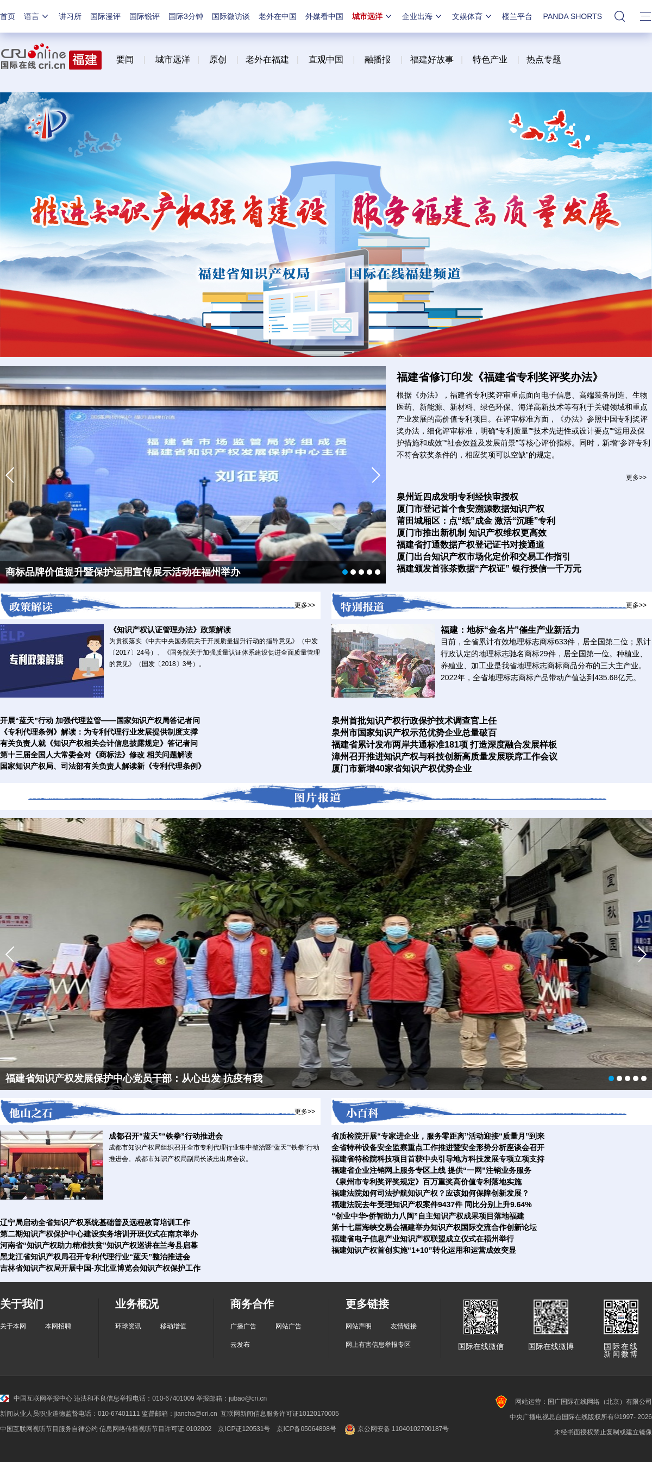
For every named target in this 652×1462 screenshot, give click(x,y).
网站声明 (359, 1326)
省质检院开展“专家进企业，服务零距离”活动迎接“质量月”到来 (437, 1136)
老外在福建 (267, 59)
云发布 (240, 1344)
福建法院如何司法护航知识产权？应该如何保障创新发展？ (430, 1193)
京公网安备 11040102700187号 (396, 1429)
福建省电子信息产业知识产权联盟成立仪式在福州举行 (422, 1238)
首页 (7, 16)
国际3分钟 (185, 16)
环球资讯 (128, 1326)
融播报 (378, 59)
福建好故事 (432, 59)
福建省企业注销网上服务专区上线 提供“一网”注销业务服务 (431, 1170)
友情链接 (404, 1326)
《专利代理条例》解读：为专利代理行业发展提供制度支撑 (99, 731)
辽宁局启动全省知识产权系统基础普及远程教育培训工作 (95, 1222)
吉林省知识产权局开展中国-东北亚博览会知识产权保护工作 (100, 1268)
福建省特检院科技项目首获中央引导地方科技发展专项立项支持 (437, 1158)
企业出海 (422, 16)
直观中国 (326, 59)
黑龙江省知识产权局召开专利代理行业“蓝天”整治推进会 (95, 1256)
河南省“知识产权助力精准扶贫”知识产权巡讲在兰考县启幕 (99, 1245)
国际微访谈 (231, 16)
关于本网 (13, 1326)
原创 (218, 59)
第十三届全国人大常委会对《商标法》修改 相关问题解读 (96, 754)
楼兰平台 (517, 16)
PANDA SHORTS (572, 16)
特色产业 (490, 59)
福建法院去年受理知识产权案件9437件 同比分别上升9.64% (431, 1204)
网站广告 (288, 1326)
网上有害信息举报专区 (378, 1344)
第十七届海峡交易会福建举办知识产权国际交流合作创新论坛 (434, 1227)
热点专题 (543, 59)
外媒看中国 (324, 16)
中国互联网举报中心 (36, 1398)
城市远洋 (372, 16)
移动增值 (173, 1326)
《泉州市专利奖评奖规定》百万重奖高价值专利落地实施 (426, 1181)
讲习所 (70, 16)
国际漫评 (105, 16)
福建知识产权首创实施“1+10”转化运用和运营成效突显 (423, 1250)
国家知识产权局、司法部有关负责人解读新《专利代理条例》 (102, 766)
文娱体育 (472, 16)
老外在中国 (278, 16)
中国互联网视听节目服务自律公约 (49, 1429)
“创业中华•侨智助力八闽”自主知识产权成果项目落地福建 (427, 1216)
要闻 (125, 59)
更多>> (636, 477)
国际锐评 (144, 16)
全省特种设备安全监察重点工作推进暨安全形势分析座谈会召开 (437, 1147)
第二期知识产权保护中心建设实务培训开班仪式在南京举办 (99, 1233)
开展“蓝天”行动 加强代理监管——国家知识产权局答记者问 (100, 720)
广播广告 (243, 1326)
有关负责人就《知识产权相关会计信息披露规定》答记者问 (99, 743)
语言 (37, 16)
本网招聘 (58, 1326)
